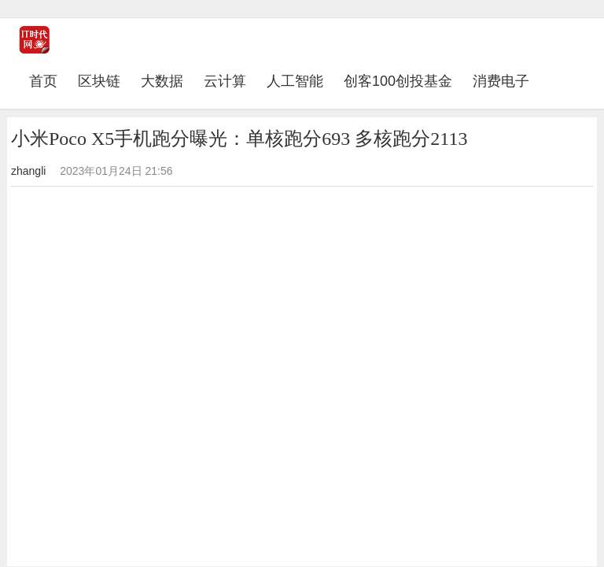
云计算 (225, 81)
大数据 (162, 81)
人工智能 (295, 81)
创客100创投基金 (398, 81)
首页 (48, 80)
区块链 (99, 81)
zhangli (28, 171)
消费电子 (501, 81)
